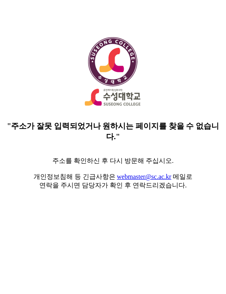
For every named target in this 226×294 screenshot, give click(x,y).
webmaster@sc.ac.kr (144, 176)
